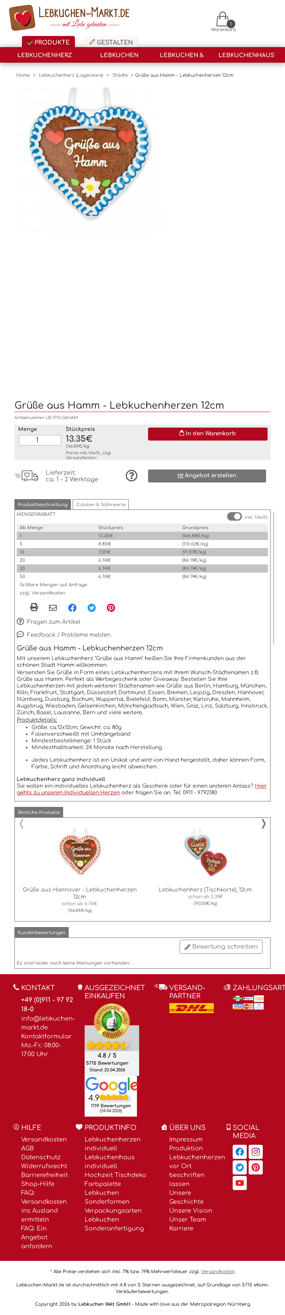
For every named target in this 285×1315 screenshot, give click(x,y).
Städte (120, 75)
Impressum (186, 1139)
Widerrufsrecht (44, 1166)
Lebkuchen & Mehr (182, 57)
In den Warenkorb (207, 433)
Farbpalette (103, 1184)
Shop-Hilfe (38, 1184)
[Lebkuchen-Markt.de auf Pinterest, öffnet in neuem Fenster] (256, 1167)
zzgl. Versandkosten (42, 593)
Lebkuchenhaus (246, 55)
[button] (42, 504)
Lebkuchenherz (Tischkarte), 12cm (205, 890)
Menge (27, 429)
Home (23, 75)
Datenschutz (40, 1157)
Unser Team (187, 1219)
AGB (27, 1148)
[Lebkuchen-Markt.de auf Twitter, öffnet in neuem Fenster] (240, 1167)
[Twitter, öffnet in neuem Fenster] (92, 608)
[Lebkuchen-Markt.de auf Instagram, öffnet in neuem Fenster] (256, 1152)
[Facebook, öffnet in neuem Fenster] (72, 608)
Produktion (186, 1148)
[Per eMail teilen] (53, 609)
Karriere (181, 1228)
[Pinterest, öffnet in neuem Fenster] (111, 608)
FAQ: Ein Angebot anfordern (36, 1237)
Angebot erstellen (207, 475)
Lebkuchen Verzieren (119, 57)
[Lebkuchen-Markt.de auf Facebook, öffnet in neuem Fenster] (240, 1152)
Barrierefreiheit (44, 1175)
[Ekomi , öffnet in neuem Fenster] (112, 1039)
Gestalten (111, 42)
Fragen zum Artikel (48, 622)
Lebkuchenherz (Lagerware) (44, 57)
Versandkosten (81, 457)
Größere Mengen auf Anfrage (53, 584)
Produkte (48, 42)
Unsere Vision (190, 1210)
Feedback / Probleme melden (64, 635)
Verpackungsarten (113, 1210)
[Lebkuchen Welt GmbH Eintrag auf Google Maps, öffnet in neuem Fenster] (112, 1085)
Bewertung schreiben (221, 946)
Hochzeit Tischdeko (115, 1175)
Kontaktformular (46, 1036)
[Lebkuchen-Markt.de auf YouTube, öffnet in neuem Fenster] (240, 1183)
